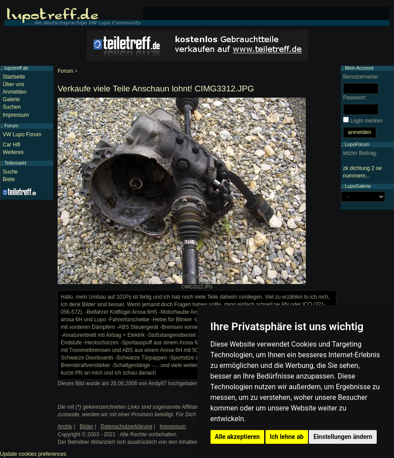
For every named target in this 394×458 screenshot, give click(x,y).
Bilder (87, 426)
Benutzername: (361, 77)
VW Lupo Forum (22, 134)
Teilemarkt (15, 163)
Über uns (13, 84)
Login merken (366, 121)
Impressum (16, 115)
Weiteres (13, 152)
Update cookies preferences (33, 454)
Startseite (14, 77)
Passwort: (355, 98)
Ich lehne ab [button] (287, 436)
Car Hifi (11, 145)
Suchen (12, 107)
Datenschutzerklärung (126, 426)
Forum (65, 71)
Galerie (11, 99)
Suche (10, 172)
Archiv (65, 426)
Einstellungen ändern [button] (342, 436)
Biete (9, 179)
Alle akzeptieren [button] (237, 436)
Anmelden (15, 92)
